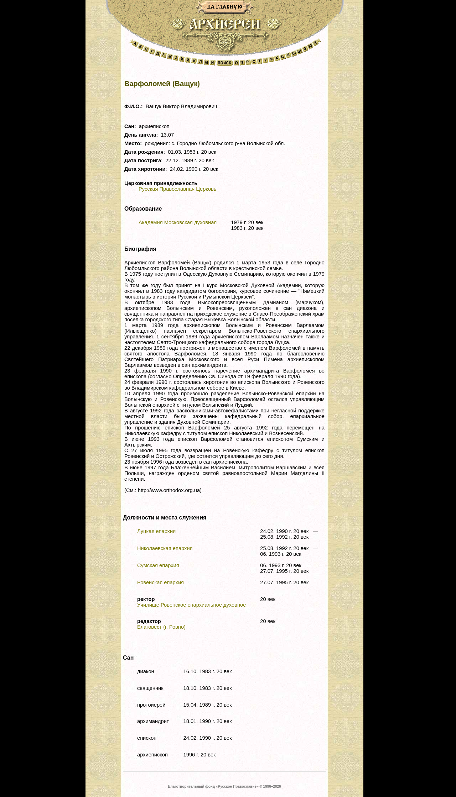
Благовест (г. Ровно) (161, 627)
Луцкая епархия (156, 531)
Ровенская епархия (160, 582)
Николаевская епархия (165, 548)
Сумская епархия (158, 565)
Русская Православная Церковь (177, 189)
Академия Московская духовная (178, 222)
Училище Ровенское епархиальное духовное (191, 605)
